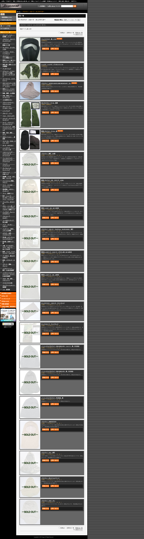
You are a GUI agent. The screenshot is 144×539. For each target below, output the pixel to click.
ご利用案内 (42, 6)
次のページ (79, 34)
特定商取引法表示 (6, 293)
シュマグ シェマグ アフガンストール (52, 64)
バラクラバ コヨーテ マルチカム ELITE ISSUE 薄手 (57, 229)
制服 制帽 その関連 (9, 93)
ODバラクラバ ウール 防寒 (49, 103)
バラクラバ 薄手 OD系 (48, 153)
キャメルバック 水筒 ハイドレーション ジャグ (9, 128)
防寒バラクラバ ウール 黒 (49, 131)
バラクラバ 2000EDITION (48, 421)
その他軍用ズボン (7, 100)
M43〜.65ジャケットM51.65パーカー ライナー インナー (9, 84)
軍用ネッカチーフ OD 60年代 (50, 275)
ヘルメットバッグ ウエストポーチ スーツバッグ (9, 153)
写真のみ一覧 (79, 32)
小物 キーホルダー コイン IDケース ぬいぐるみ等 (9, 247)
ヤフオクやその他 (7, 283)
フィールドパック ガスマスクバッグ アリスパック (9, 159)
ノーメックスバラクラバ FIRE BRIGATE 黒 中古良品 (57, 371)
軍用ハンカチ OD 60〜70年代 (50, 208)
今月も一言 (5, 296)
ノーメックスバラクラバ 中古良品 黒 (52, 398)
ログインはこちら (7, 20)
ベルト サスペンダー (9, 116)
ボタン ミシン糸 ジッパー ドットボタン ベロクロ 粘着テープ (9, 207)
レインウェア (6, 111)
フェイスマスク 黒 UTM (48, 39)
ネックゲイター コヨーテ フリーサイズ (52, 303)
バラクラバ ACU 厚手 (48, 452)
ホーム (18, 11)
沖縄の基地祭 (5, 304)
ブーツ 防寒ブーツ (8, 193)
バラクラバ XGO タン (48, 500)
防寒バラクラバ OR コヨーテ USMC (52, 180)
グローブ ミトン (7, 113)
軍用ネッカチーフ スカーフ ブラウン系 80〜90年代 (56, 252)
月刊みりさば (5, 301)
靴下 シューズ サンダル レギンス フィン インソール (9, 197)
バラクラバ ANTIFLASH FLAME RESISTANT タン (56, 83)
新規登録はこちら (7, 17)
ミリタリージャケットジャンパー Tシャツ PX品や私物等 (9, 274)
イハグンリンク (6, 298)
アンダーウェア (7, 68)
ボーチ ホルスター (8, 145)
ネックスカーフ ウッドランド (49, 324)
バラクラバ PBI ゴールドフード (50, 478)
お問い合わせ (51, 6)
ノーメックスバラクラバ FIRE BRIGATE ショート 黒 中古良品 (60, 346)
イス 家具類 (6, 289)
